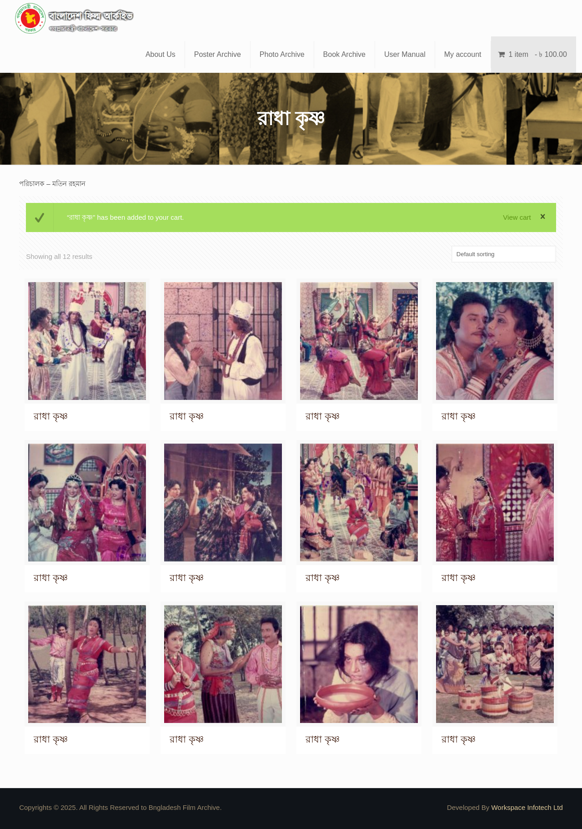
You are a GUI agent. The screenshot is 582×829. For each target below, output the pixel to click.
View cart (517, 217)
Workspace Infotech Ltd (526, 807)
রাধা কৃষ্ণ (51, 416)
